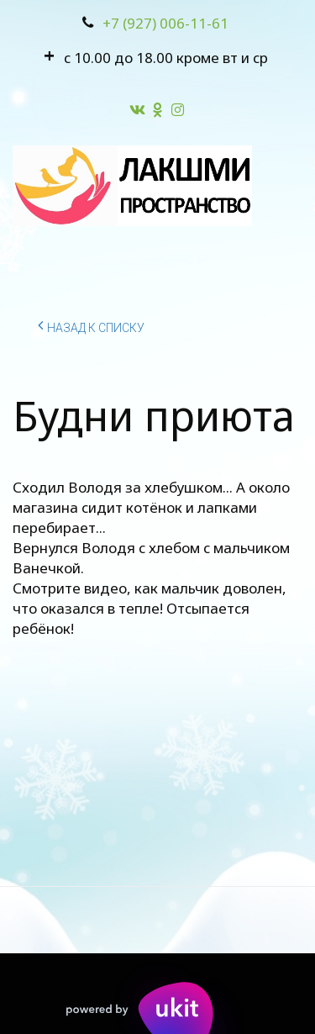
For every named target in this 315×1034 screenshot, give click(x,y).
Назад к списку (91, 325)
